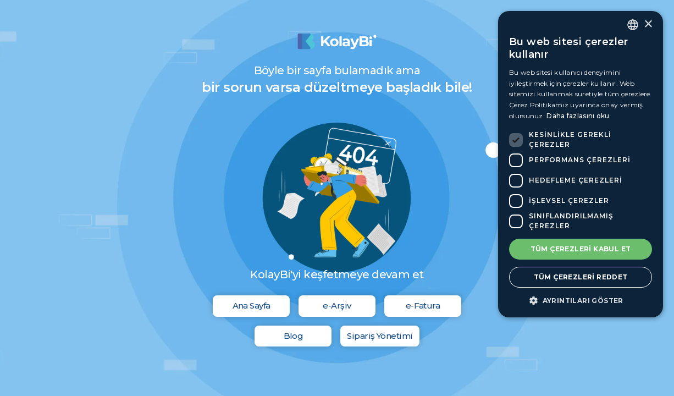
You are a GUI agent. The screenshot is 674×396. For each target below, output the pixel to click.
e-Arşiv (337, 305)
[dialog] (580, 164)
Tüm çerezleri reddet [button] (581, 277)
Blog (293, 336)
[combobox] (632, 24)
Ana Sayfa (251, 305)
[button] (580, 300)
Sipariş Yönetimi (379, 336)
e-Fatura (423, 305)
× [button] (648, 24)
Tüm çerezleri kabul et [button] (581, 249)
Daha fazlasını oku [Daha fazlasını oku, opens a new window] (577, 116)
